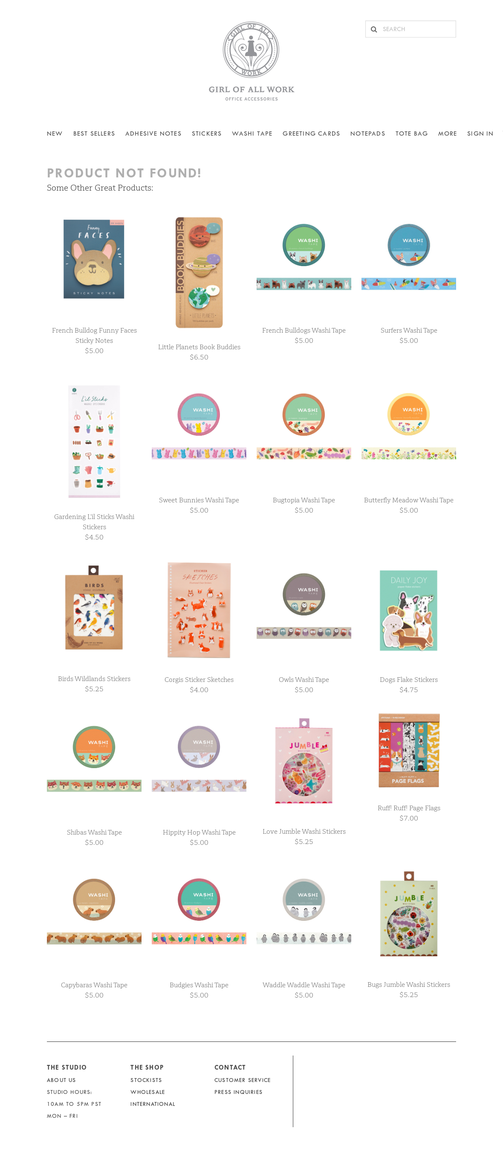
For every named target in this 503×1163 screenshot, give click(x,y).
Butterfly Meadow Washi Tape (409, 500)
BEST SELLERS (94, 133)
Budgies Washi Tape (199, 985)
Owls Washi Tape (304, 680)
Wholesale (147, 1092)
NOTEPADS (367, 133)
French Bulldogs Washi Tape (304, 330)
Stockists (146, 1080)
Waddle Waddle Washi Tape (304, 985)
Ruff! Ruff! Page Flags (409, 808)
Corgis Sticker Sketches (199, 680)
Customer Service (242, 1080)
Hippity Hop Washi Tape (199, 832)
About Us (61, 1080)
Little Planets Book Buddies (199, 347)
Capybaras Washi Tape (94, 985)
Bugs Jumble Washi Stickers (408, 984)
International (152, 1104)
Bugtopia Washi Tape (304, 500)
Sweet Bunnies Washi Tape (199, 500)
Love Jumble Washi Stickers (304, 831)
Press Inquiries (238, 1092)
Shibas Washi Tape (94, 832)
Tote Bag (412, 133)
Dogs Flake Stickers (409, 680)
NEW (55, 133)
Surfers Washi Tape (409, 330)
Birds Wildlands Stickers (94, 679)
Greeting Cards (311, 133)
